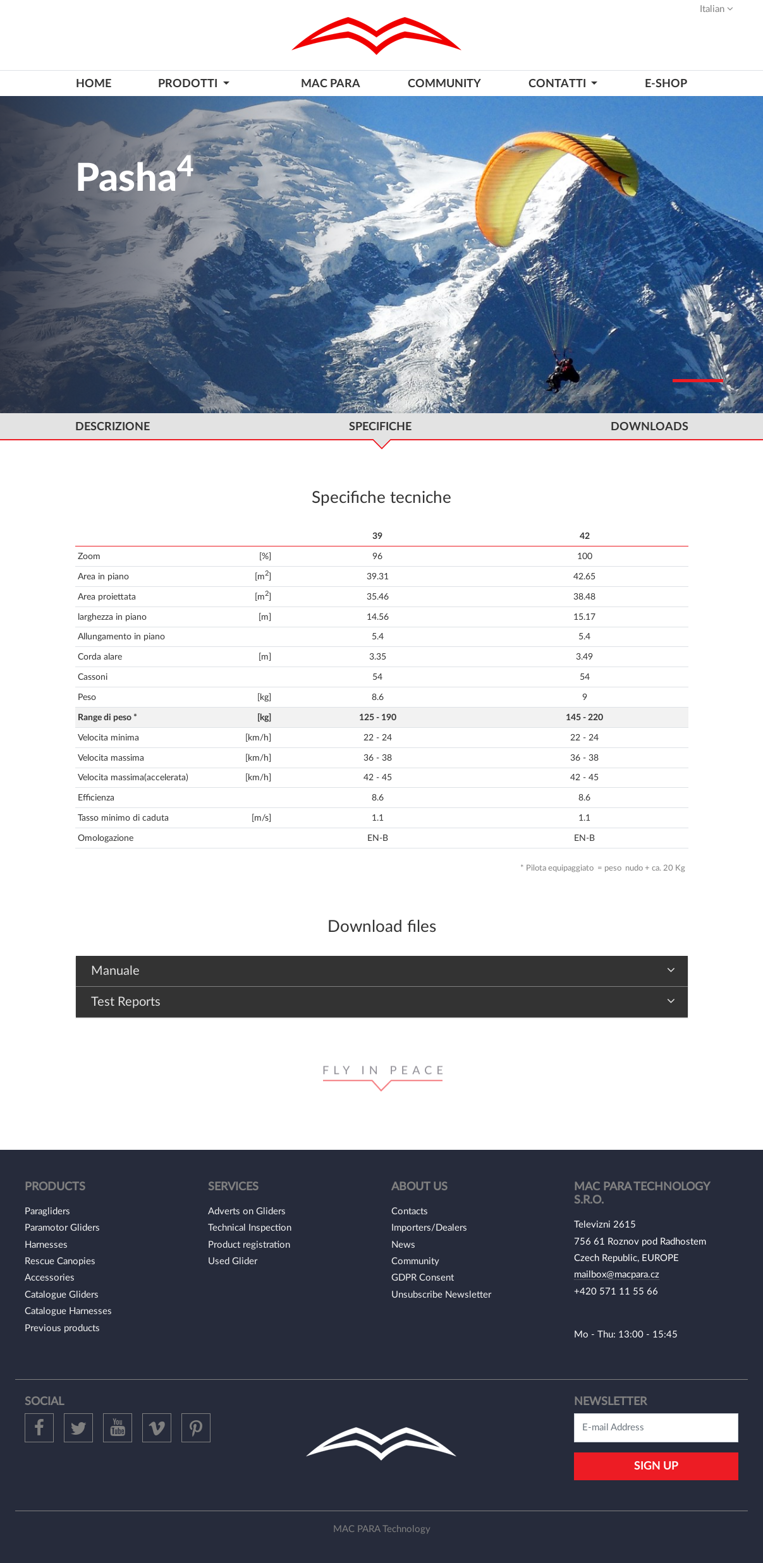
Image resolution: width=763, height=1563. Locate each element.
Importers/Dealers (429, 1228)
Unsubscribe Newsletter (441, 1295)
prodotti (189, 83)
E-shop (666, 83)
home (93, 83)
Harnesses (46, 1245)
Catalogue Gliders (62, 1295)
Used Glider (232, 1261)
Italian (716, 9)
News (403, 1245)
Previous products (62, 1328)
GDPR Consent (422, 1277)
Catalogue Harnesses (68, 1311)
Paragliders (47, 1211)
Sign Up (656, 1466)
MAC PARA (330, 83)
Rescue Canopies (60, 1261)
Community (415, 1261)
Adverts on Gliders (247, 1211)
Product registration (249, 1245)
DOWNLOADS (649, 426)
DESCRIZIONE (112, 426)
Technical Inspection (249, 1228)
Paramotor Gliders (62, 1228)
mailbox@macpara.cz (616, 1274)
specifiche (380, 426)
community (444, 83)
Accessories (50, 1277)
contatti (558, 83)
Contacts (409, 1211)
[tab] (382, 971)
